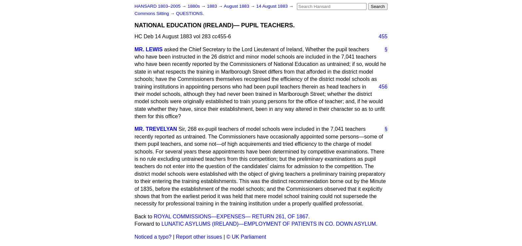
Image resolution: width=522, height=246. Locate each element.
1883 (212, 6)
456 (383, 87)
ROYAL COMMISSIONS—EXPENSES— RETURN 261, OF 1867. (232, 216)
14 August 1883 (272, 6)
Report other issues (199, 237)
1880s (194, 6)
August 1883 (237, 6)
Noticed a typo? (152, 237)
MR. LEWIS (148, 49)
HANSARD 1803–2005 (157, 6)
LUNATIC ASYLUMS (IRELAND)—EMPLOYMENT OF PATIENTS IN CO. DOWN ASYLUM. (269, 224)
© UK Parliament (246, 237)
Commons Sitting (152, 13)
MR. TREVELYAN (155, 129)
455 (383, 36)
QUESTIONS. (190, 13)
